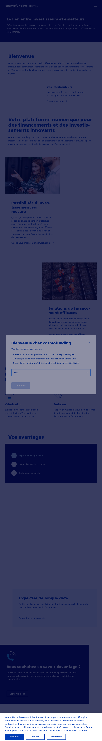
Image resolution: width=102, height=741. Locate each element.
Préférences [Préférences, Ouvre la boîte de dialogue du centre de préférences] (56, 736)
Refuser (35, 736)
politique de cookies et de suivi (41, 723)
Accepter (14, 736)
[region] (51, 727)
